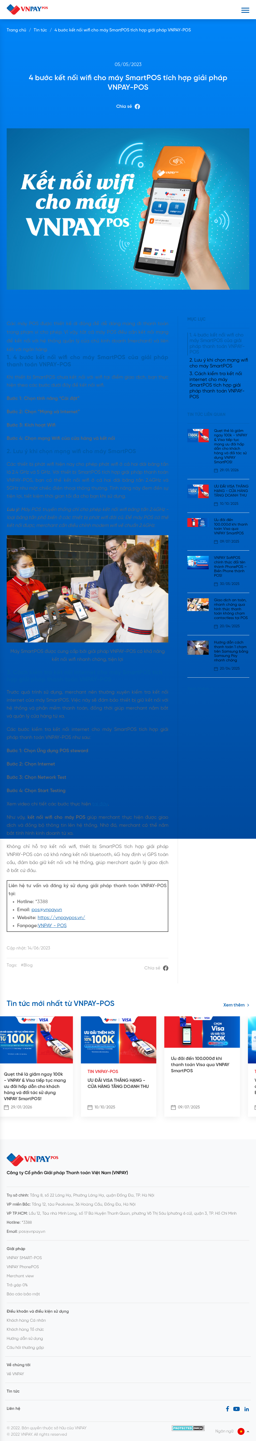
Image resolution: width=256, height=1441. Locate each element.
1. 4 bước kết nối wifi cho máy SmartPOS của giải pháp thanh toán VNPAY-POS (217, 344)
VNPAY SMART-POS (24, 1258)
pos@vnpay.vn (47, 909)
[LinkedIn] (246, 1409)
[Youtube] (236, 1409)
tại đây (100, 804)
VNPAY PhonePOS (23, 1267)
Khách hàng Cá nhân (26, 1321)
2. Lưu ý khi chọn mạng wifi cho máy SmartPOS (218, 363)
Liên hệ (13, 1409)
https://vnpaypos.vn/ (61, 917)
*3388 (27, 1223)
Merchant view (20, 1276)
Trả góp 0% (17, 1285)
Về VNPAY (15, 1374)
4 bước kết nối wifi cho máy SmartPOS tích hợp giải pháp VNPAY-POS (123, 30)
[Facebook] (227, 1409)
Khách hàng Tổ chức (25, 1330)
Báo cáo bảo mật (23, 1294)
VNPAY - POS (52, 925)
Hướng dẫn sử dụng (25, 1339)
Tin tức (40, 30)
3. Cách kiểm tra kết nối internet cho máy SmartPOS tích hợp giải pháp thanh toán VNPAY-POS (217, 385)
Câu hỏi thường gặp (25, 1348)
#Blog (27, 965)
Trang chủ (16, 30)
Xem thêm (200, 688)
